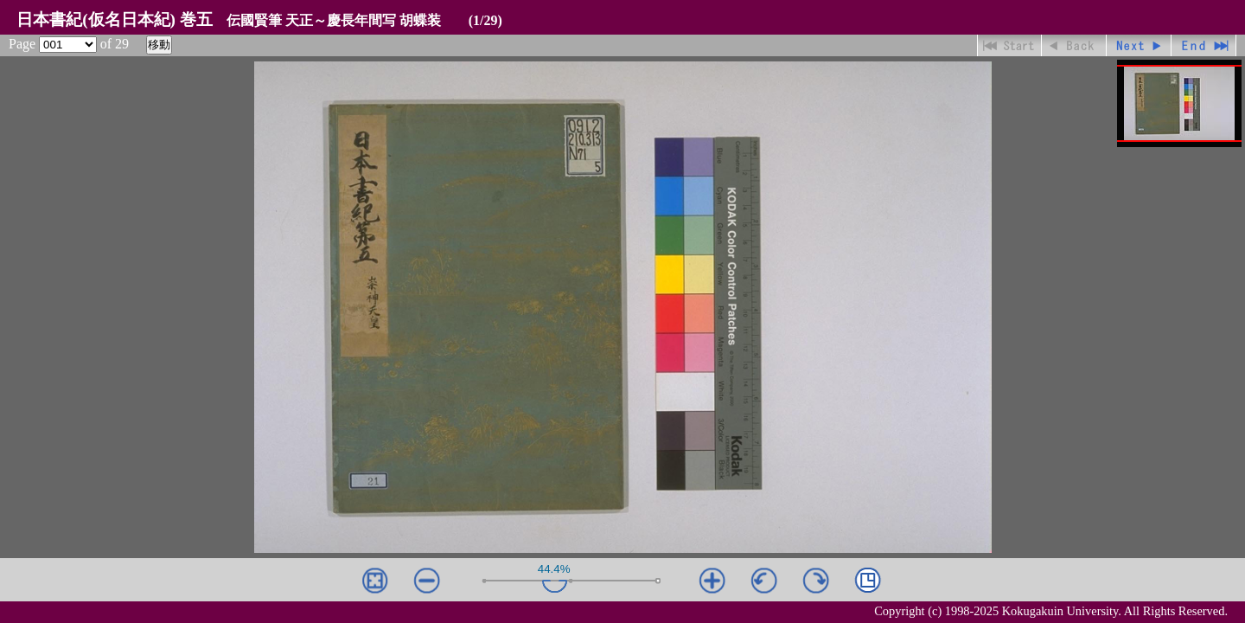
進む (1139, 45)
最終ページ (1204, 45)
